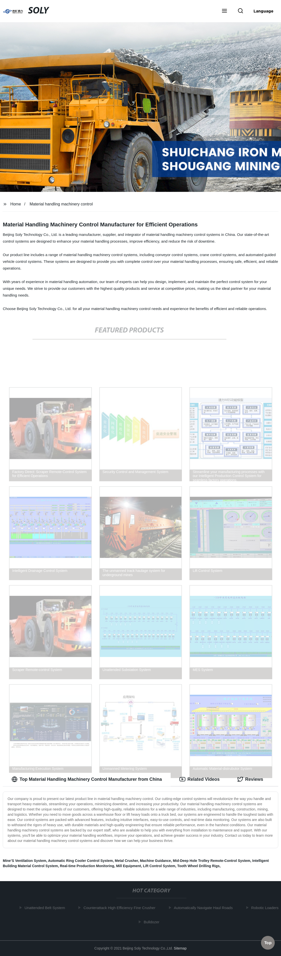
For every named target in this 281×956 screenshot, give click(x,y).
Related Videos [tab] (199, 779)
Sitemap (180, 948)
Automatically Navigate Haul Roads (205, 908)
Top (268, 943)
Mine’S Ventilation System (24, 861)
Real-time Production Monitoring (87, 866)
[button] (224, 11)
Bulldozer (153, 922)
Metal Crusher (126, 861)
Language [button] (263, 11)
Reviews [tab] (250, 779)
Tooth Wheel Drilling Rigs (198, 866)
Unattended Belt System (47, 908)
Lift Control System (159, 866)
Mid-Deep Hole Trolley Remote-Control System (211, 861)
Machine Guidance (155, 861)
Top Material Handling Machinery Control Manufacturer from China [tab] (87, 779)
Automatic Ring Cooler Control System (80, 861)
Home (15, 204)
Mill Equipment (128, 866)
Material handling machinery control (61, 204)
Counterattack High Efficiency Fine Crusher (121, 908)
